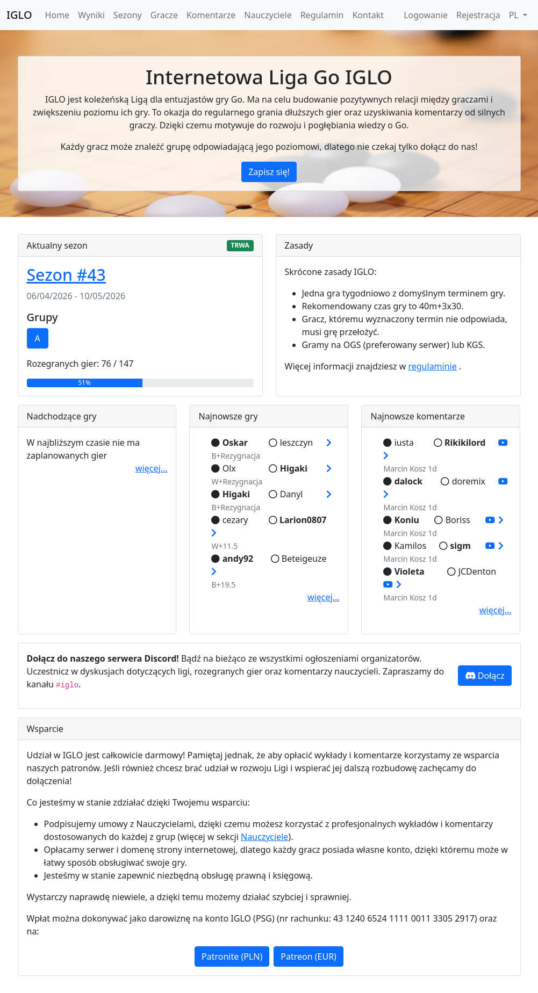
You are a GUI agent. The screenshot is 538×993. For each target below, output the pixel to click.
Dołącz (485, 676)
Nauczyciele (267, 15)
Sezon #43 (66, 275)
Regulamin (322, 15)
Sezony (127, 15)
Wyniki (91, 15)
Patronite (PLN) (232, 956)
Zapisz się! (269, 172)
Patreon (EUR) (308, 956)
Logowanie (426, 15)
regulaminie (432, 366)
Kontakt (368, 15)
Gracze (164, 15)
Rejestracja (478, 15)
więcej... (151, 468)
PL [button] (515, 15)
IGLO (19, 15)
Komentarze (210, 15)
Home (57, 15)
